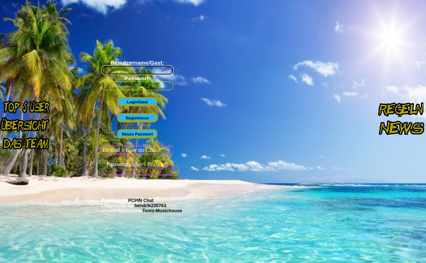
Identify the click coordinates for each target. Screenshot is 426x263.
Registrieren (137, 118)
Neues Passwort (137, 134)
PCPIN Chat (140, 200)
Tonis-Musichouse (162, 210)
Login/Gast (137, 102)
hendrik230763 (150, 205)
